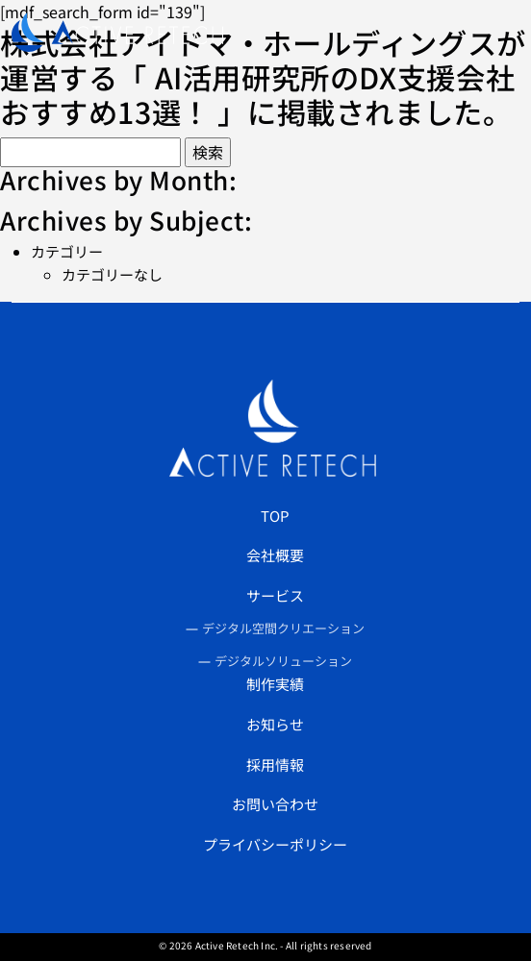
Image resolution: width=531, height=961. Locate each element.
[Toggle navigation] (495, 32)
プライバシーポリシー (275, 844)
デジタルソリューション (283, 661)
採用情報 (275, 764)
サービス (275, 595)
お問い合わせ (275, 804)
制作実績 (275, 684)
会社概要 (275, 555)
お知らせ (275, 724)
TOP (275, 515)
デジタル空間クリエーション (283, 628)
